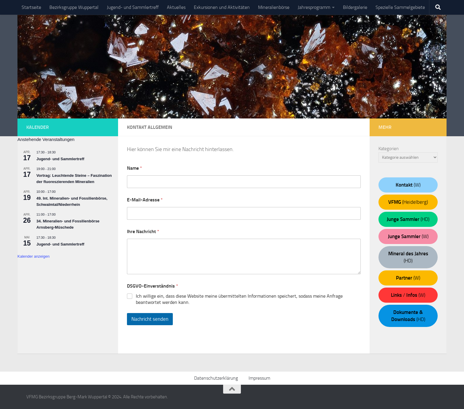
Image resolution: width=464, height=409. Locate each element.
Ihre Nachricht (143, 231)
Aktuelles (176, 7)
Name (134, 168)
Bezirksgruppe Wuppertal (74, 7)
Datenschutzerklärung (216, 378)
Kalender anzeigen (33, 256)
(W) (408, 185)
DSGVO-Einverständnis (152, 286)
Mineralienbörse (273, 7)
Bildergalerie (355, 7)
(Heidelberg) (408, 202)
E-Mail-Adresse (145, 200)
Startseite (31, 7)
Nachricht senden (149, 319)
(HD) (408, 219)
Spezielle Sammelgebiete (400, 7)
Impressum (259, 378)
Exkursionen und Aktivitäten (222, 7)
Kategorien (388, 148)
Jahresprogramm (314, 7)
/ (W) (408, 295)
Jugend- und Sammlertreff (133, 7)
